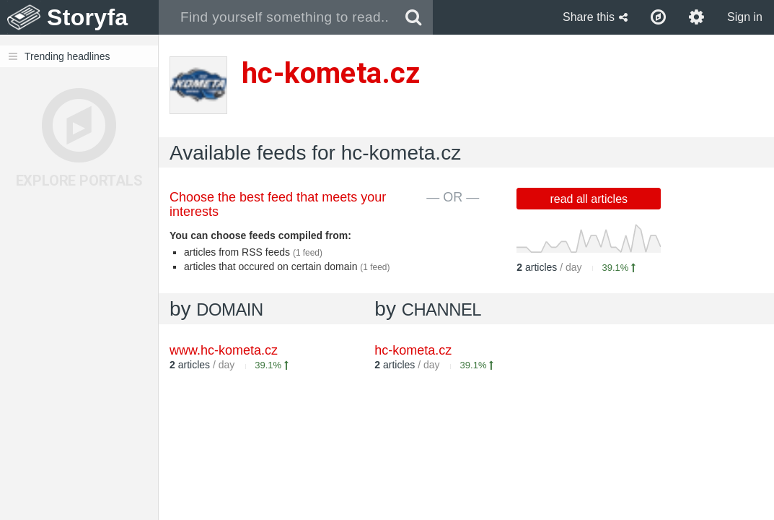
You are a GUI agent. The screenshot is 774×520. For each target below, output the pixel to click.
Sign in (744, 17)
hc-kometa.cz (413, 350)
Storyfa (87, 17)
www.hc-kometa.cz (224, 350)
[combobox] (277, 17)
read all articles (589, 199)
